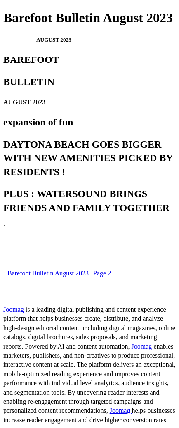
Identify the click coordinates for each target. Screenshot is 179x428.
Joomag (14, 309)
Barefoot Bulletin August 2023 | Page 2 (59, 273)
